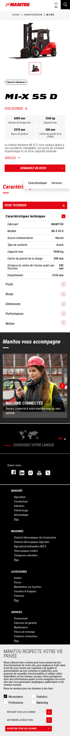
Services (16, 612)
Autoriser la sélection (29, 720)
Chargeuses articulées (26, 555)
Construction (21, 501)
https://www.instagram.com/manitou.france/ (28, 472)
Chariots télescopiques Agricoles (31, 541)
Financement (21, 618)
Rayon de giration (19, 134)
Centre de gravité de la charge (50, 135)
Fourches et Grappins (25, 591)
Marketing (42, 702)
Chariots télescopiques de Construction (35, 537)
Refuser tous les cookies (29, 712)
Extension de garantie (25, 622)
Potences (19, 595)
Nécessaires (15, 696)
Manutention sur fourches (27, 586)
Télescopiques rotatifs (26, 550)
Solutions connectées (26, 636)
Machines (17, 531)
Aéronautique (21, 514)
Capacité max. (50, 122)
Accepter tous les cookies (29, 728)
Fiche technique (14, 108)
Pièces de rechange (24, 631)
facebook (11, 472)
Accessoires (19, 571)
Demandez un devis (43, 168)
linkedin (20, 472)
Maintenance (21, 627)
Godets (18, 578)
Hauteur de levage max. (19, 122)
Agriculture (20, 497)
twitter (46, 472)
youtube (37, 472)
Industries (19, 505)
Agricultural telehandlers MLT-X (30, 546)
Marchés (16, 490)
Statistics (41, 696)
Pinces (17, 582)
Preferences (15, 702)
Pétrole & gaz (21, 510)
